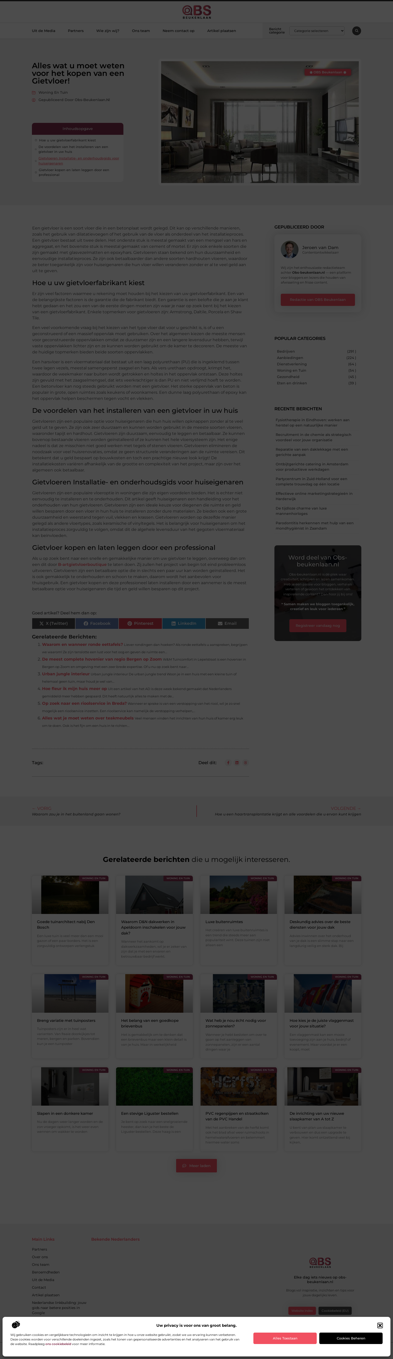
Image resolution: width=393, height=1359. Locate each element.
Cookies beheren (351, 1338)
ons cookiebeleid (58, 1344)
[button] (380, 1325)
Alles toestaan (285, 1338)
